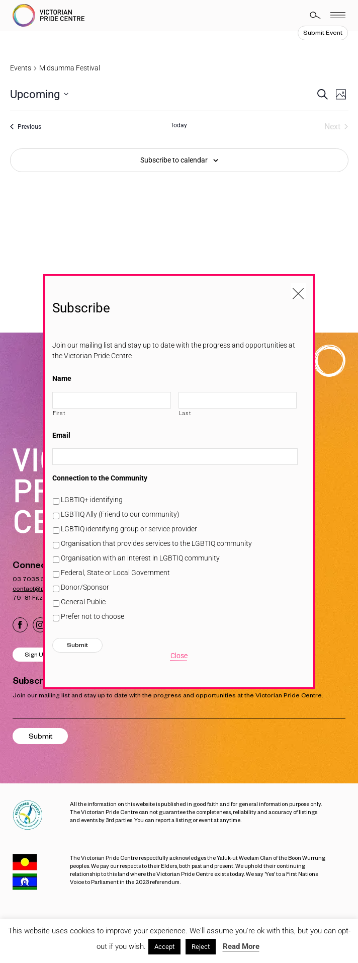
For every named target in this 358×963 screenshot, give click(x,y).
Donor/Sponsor (85, 587)
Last (185, 413)
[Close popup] (298, 290)
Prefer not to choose (92, 616)
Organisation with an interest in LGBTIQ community (140, 558)
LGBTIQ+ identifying (92, 500)
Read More (241, 946)
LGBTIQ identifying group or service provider (129, 529)
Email (61, 435)
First (59, 413)
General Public (83, 602)
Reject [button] (201, 946)
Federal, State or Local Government (115, 573)
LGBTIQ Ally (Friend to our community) (120, 514)
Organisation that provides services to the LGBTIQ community (156, 543)
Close (179, 656)
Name (61, 378)
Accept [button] (164, 946)
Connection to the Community (99, 478)
